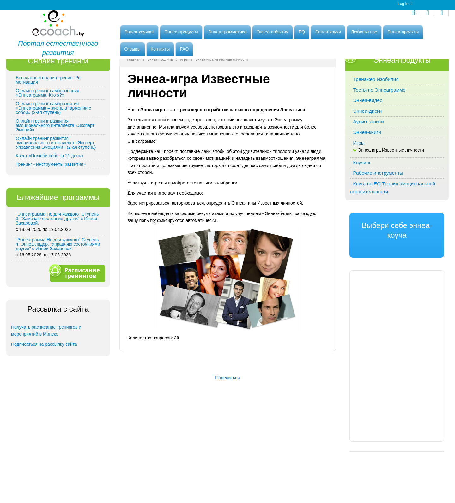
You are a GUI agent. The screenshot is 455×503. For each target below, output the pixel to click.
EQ (302, 33)
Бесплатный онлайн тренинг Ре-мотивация (49, 115)
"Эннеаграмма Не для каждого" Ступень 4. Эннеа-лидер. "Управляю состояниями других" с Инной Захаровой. (58, 279)
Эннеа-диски (367, 146)
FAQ (184, 50)
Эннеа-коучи (328, 33)
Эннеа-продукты (181, 33)
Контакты (160, 50)
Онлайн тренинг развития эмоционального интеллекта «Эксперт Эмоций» (55, 161)
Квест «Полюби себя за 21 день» (49, 191)
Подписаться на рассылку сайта (44, 379)
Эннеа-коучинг (139, 33)
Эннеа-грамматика (227, 33)
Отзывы (132, 50)
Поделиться (227, 413)
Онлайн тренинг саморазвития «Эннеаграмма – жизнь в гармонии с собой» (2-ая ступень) (53, 143)
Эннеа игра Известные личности (391, 185)
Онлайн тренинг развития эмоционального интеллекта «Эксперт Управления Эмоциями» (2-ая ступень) (56, 178)
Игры (184, 95)
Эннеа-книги (367, 167)
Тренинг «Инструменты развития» (51, 199)
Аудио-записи (368, 156)
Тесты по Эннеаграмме (379, 125)
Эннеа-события (272, 33)
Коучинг (362, 198)
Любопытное (364, 33)
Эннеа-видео (368, 135)
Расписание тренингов (76, 308)
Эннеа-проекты (403, 33)
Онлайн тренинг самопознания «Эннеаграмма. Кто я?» (47, 128)
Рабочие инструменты (378, 208)
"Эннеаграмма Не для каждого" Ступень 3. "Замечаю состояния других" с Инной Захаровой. (57, 254)
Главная (134, 95)
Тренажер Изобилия (376, 114)
